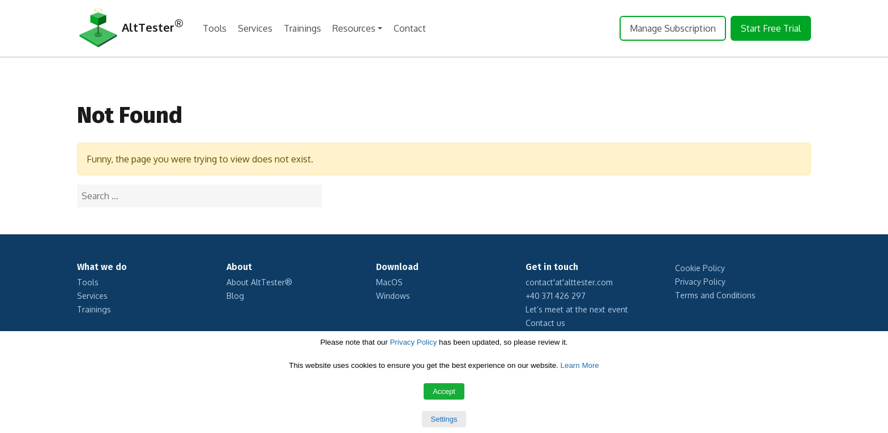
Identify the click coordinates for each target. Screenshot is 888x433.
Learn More (580, 365)
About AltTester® (259, 282)
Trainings (302, 28)
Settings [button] (444, 419)
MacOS (389, 282)
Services (255, 28)
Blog (235, 296)
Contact (410, 28)
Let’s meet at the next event (577, 309)
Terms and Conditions (715, 295)
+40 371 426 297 (556, 296)
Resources (353, 28)
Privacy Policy (700, 281)
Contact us (545, 323)
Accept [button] (444, 391)
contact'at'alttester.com (569, 282)
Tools (215, 28)
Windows (393, 296)
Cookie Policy (700, 268)
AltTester (130, 28)
